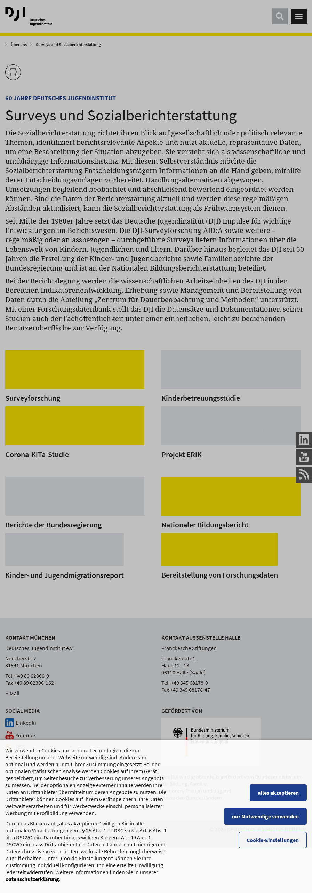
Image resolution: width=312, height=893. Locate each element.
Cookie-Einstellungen (273, 843)
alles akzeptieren (278, 796)
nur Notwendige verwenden (265, 820)
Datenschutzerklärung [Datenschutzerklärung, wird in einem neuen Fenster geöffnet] (32, 882)
